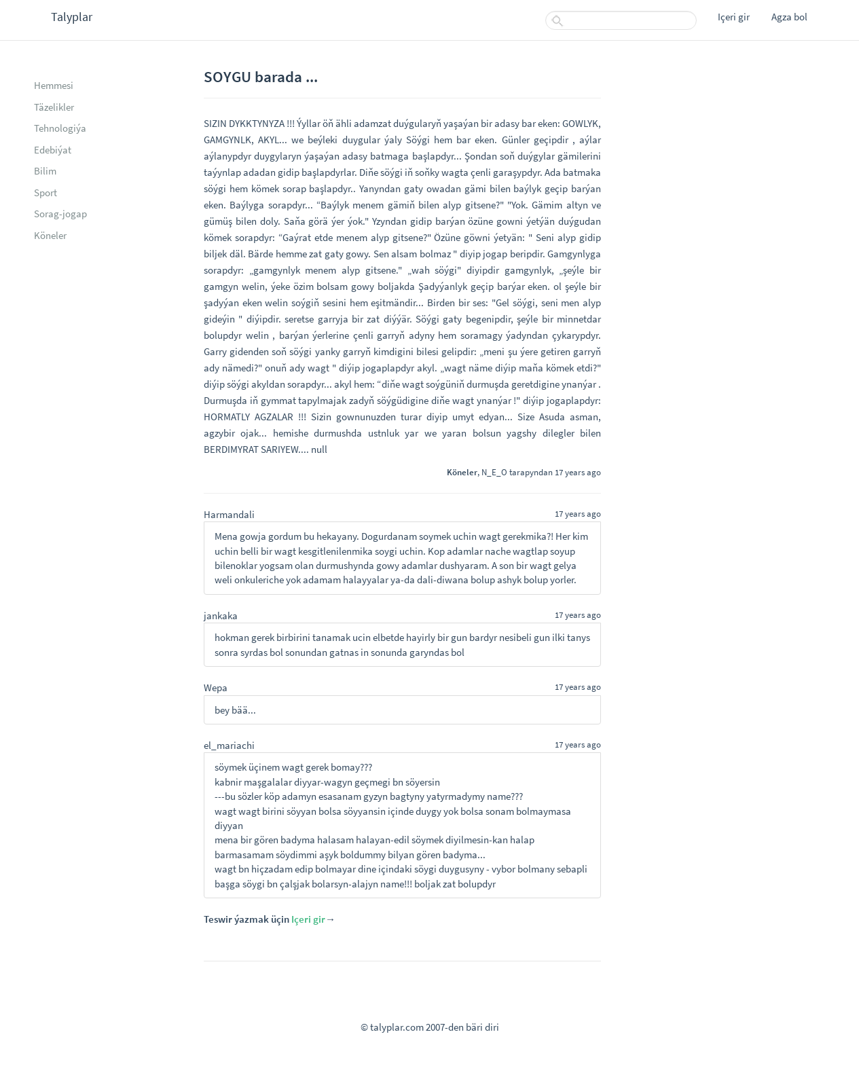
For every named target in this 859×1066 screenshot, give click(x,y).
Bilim (45, 170)
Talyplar (71, 16)
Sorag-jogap (60, 213)
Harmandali (229, 514)
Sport (45, 192)
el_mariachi (229, 745)
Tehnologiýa (60, 128)
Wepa (215, 687)
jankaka (221, 615)
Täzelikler (54, 106)
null (319, 449)
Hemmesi (53, 85)
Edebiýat (52, 149)
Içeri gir (734, 16)
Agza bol (789, 16)
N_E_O (494, 471)
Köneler (50, 235)
